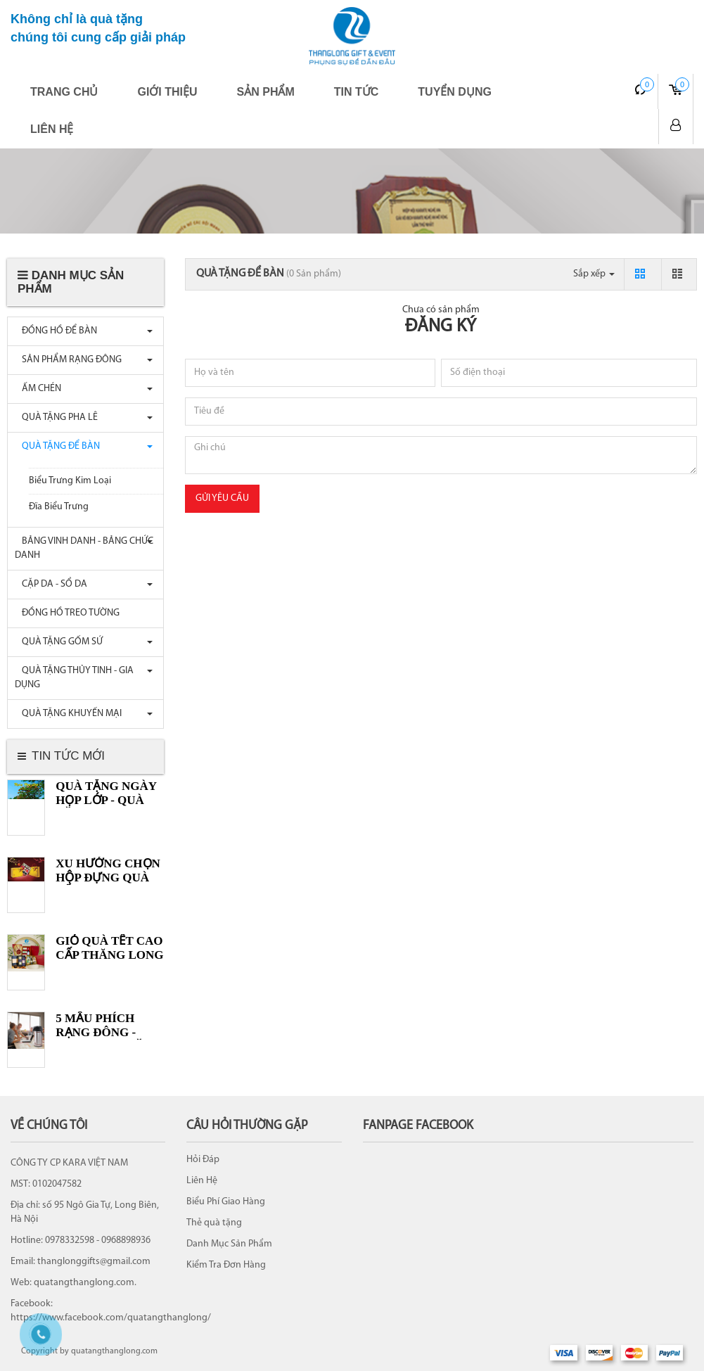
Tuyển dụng (455, 92)
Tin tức (356, 92)
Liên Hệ (201, 1180)
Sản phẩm (266, 92)
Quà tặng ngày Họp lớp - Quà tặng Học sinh (106, 800)
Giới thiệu (167, 92)
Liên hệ (51, 129)
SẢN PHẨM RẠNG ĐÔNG (68, 360)
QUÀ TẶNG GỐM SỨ (59, 642)
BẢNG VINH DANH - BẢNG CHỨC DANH (84, 548)
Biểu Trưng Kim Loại (70, 481)
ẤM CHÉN (38, 388)
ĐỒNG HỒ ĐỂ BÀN (56, 331)
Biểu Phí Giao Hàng (225, 1202)
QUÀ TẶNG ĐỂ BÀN (57, 446)
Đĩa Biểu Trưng (59, 507)
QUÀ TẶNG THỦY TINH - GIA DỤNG (74, 677)
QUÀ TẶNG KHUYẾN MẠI (68, 713)
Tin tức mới (68, 756)
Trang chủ (64, 92)
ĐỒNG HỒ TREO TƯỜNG (67, 613)
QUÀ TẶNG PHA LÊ (56, 417)
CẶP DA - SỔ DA (51, 584)
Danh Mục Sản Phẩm (229, 1244)
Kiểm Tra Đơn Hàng (226, 1265)
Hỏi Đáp (202, 1159)
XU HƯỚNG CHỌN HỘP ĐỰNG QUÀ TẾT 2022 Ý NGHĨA (108, 877)
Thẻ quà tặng (214, 1223)
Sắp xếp (594, 274)
